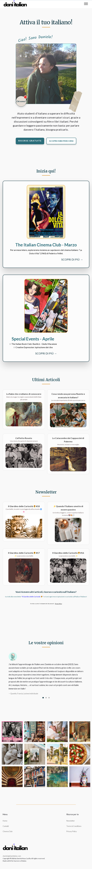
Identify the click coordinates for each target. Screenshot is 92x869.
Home (5, 821)
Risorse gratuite (30, 140)
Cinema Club (7, 831)
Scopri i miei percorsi (61, 141)
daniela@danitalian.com (12, 856)
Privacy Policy (58, 603)
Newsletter (70, 821)
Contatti (6, 826)
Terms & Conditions (73, 826)
